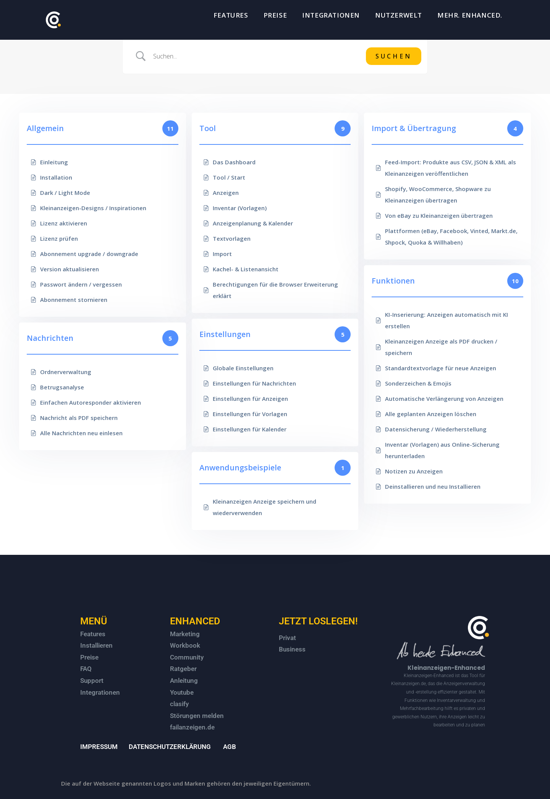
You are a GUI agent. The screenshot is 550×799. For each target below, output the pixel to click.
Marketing (185, 634)
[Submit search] (394, 56)
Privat (287, 638)
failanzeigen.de (192, 727)
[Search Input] (256, 56)
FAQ (86, 669)
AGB (229, 746)
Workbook (185, 645)
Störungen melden (197, 716)
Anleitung (184, 680)
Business (292, 649)
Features (92, 634)
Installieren (96, 645)
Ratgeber (183, 669)
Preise (89, 657)
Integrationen (100, 692)
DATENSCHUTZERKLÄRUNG (170, 746)
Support (92, 680)
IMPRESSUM (99, 746)
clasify (179, 704)
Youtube (182, 692)
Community (187, 657)
